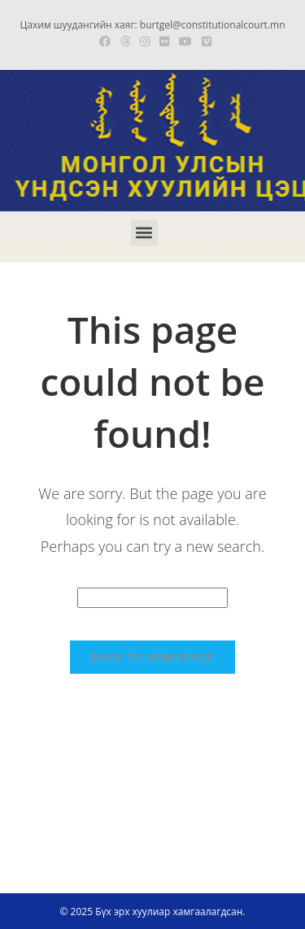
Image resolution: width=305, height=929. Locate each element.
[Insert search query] (152, 598)
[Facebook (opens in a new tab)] (104, 41)
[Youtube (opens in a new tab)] (185, 41)
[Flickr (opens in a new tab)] (164, 41)
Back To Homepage (152, 656)
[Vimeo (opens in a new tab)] (204, 41)
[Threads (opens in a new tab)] (125, 41)
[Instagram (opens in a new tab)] (145, 41)
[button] (144, 232)
